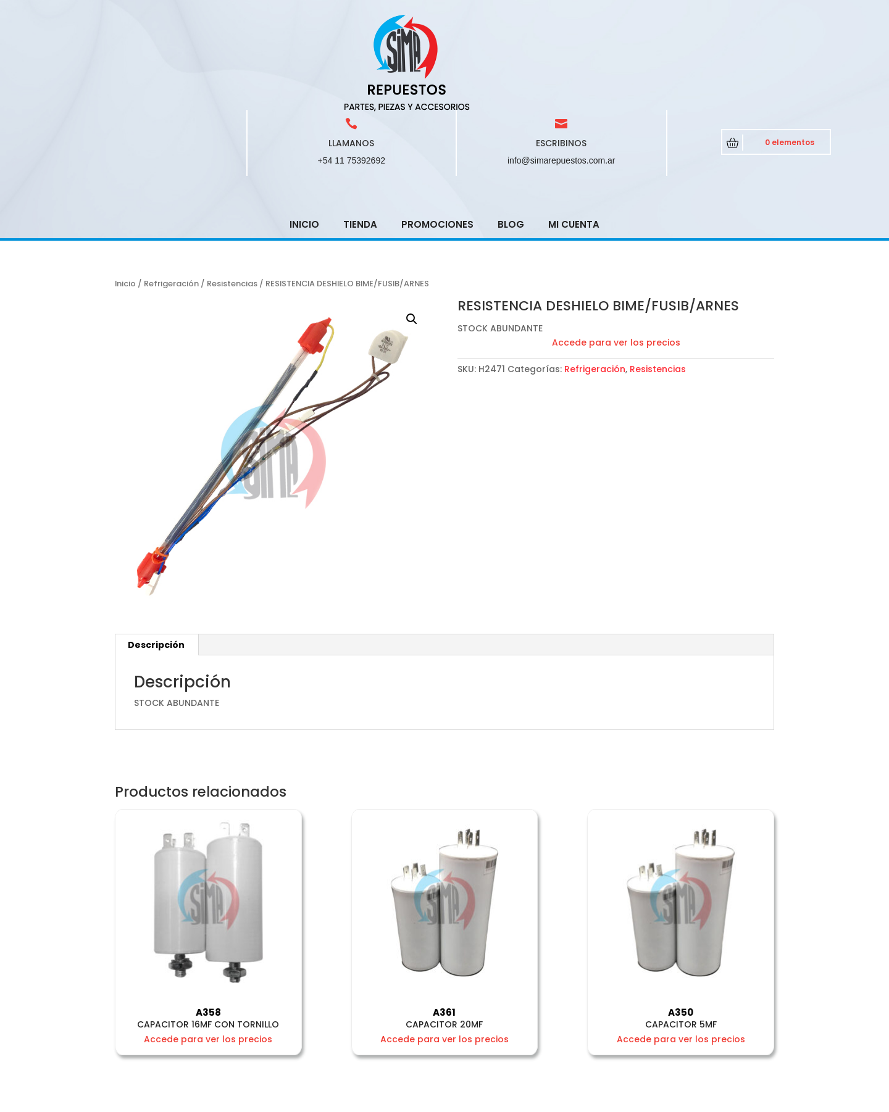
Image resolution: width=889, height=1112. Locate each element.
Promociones (437, 136)
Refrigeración (171, 195)
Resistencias (232, 195)
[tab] (156, 556)
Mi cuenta (573, 136)
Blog (511, 136)
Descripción (156, 556)
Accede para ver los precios (616, 254)
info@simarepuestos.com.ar (561, 72)
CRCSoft (341, 1099)
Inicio (304, 136)
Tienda (360, 136)
